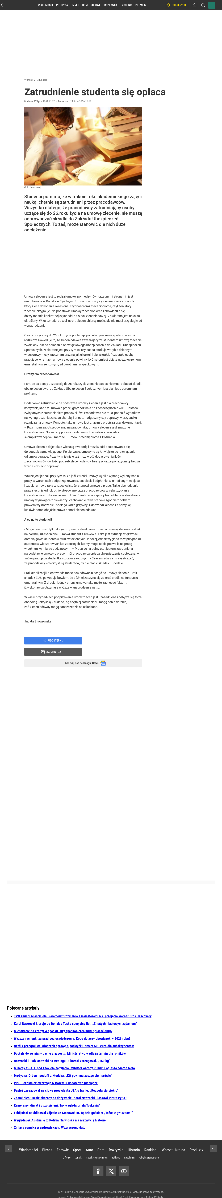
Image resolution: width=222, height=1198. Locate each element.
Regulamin (129, 1148)
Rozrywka (110, 5)
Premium (140, 5)
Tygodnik (126, 5)
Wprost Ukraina (173, 1140)
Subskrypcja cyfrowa (96, 1148)
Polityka (62, 5)
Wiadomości (45, 5)
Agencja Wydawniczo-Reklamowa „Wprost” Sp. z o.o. (104, 1182)
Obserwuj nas (78, 653)
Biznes (75, 5)
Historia (134, 1140)
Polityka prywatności (149, 1148)
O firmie (66, 1148)
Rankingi (150, 1140)
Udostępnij (56, 641)
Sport (77, 1140)
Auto (89, 1140)
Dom (85, 5)
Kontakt (78, 1148)
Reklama (115, 1148)
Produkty (196, 1140)
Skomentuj (116, 641)
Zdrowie (96, 5)
